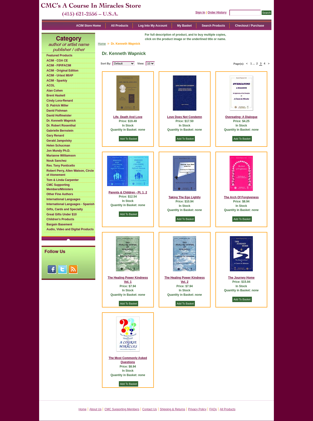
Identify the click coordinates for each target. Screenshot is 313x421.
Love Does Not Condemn (184, 117)
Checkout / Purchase (249, 25)
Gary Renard (55, 135)
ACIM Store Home (88, 25)
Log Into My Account (152, 25)
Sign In (200, 12)
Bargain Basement (59, 224)
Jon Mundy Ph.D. (58, 150)
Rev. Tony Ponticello (60, 165)
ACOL (50, 85)
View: (140, 63)
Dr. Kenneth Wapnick (61, 120)
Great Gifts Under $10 (61, 214)
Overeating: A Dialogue (241, 117)
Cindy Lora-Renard (59, 100)
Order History (217, 12)
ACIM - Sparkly (56, 80)
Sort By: (106, 63)
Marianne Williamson (61, 155)
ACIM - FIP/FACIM (58, 65)
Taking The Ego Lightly (184, 197)
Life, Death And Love (127, 117)
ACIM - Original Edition (62, 70)
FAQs (213, 409)
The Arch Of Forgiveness (241, 197)
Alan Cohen (54, 90)
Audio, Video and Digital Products (70, 229)
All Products (119, 25)
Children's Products (60, 219)
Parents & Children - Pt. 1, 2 (128, 192)
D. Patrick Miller (57, 105)
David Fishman (56, 110)
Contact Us (149, 409)
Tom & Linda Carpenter (62, 180)
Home (102, 43)
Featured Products (59, 55)
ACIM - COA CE (57, 60)
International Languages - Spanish (70, 204)
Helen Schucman (58, 145)
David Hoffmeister (59, 115)
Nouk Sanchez (56, 160)
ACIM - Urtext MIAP (59, 75)
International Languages (63, 199)
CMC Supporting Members (121, 409)
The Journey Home (241, 277)
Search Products (213, 25)
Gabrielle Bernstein (59, 130)
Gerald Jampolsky (59, 140)
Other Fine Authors (59, 194)
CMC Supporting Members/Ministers (59, 187)
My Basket (184, 25)
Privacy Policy (197, 409)
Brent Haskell (55, 95)
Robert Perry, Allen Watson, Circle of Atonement (70, 173)
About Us (95, 409)
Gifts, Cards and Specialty (64, 209)
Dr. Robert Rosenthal (61, 125)
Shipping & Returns (172, 409)
